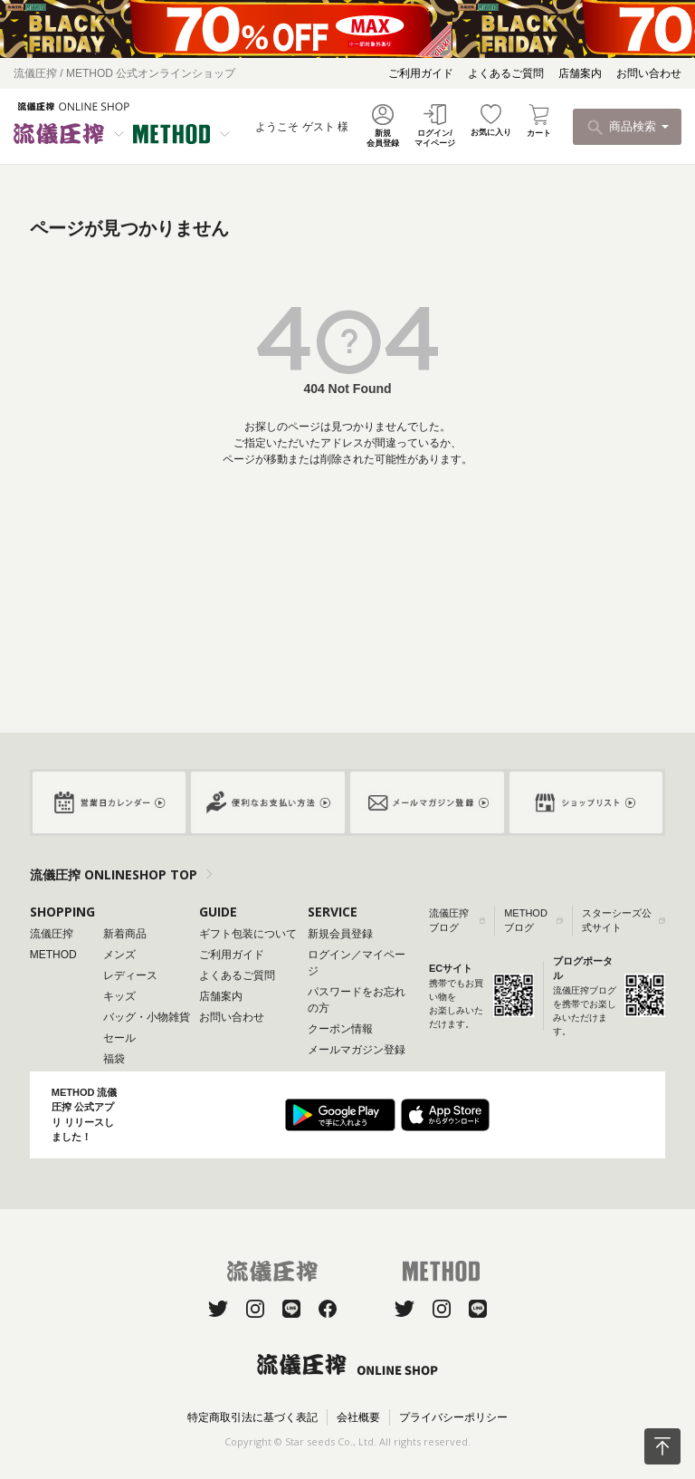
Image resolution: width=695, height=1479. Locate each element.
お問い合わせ (648, 73)
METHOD (53, 954)
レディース (130, 975)
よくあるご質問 (506, 73)
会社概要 (358, 1417)
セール (119, 1038)
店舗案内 (580, 73)
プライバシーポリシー (453, 1417)
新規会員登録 (340, 933)
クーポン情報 (340, 1029)
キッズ (119, 996)
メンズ (119, 954)
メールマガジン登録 (356, 1049)
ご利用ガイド (420, 73)
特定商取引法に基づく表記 (252, 1417)
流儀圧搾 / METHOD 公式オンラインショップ (124, 73)
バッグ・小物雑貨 (146, 1017)
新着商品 (125, 933)
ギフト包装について (248, 933)
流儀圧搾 (51, 933)
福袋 (114, 1058)
